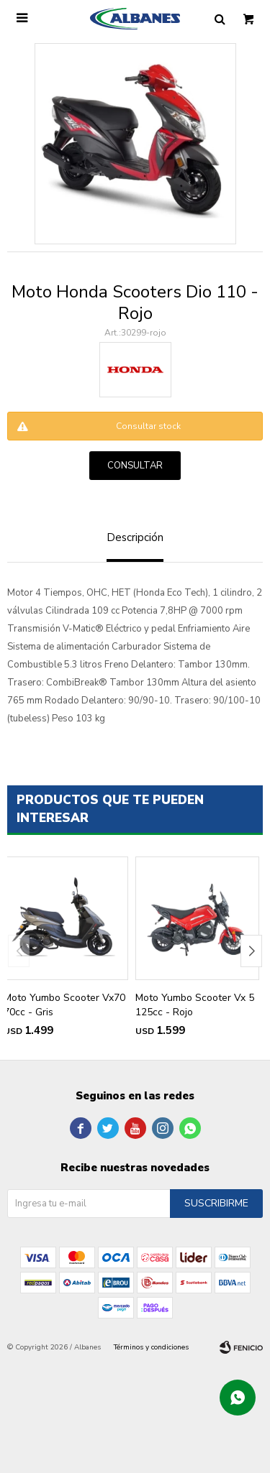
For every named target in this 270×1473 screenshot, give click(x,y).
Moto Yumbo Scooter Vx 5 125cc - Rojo (194, 1005)
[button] (251, 951)
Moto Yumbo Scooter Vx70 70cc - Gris (64, 1005)
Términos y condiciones (151, 1347)
